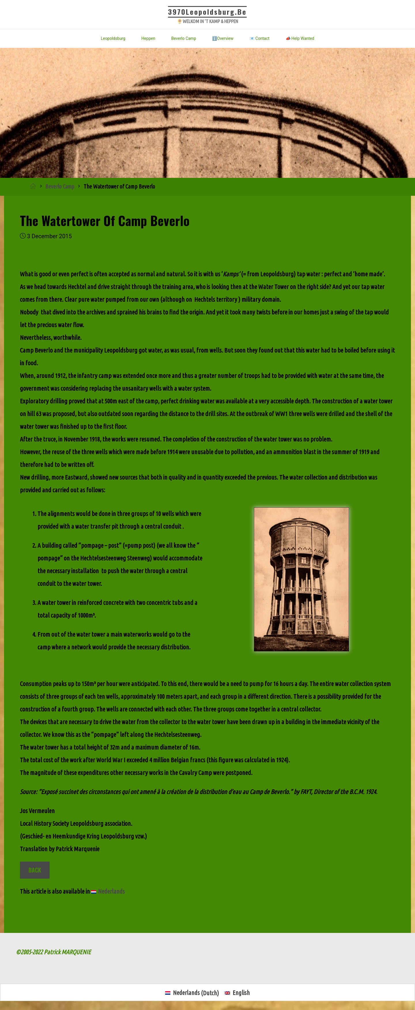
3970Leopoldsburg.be (207, 11)
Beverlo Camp (60, 187)
